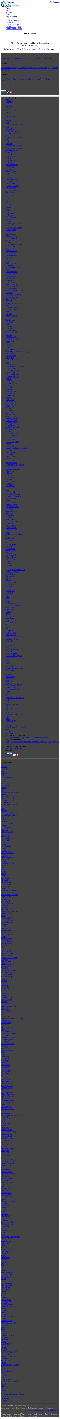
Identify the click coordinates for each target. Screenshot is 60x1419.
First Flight (10, 118)
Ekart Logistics (11, 217)
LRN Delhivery (11, 559)
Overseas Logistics (13, 469)
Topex (8, 589)
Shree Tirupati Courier (14, 137)
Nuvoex (9, 261)
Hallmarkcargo (11, 505)
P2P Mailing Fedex (13, 605)
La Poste (9, 328)
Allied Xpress (11, 431)
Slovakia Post (11, 391)
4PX (7, 347)
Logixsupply (10, 486)
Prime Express (11, 551)
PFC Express (10, 343)
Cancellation (22, 68)
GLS (7, 362)
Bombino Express (12, 156)
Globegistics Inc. (12, 360)
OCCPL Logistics (12, 442)
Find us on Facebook (33, 1410)
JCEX (8, 202)
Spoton (8, 207)
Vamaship (9, 318)
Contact (8, 14)
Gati (7, 104)
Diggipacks (10, 645)
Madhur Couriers (12, 196)
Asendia (9, 586)
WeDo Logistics (12, 372)
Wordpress (12, 58)
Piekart (8, 675)
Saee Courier (10, 519)
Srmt (7, 490)
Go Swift (9, 641)
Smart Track (10, 712)
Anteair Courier (11, 416)
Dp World (9, 672)
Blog (49, 68)
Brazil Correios (11, 333)
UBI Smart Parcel (12, 377)
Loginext (9, 708)
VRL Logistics (11, 215)
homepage (34, 45)
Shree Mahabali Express (15, 465)
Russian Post (10, 320)
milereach (9, 450)
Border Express (11, 463)
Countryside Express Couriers (17, 448)
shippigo (9, 580)
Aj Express (10, 240)
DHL (7, 123)
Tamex (8, 662)
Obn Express (10, 509)
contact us (34, 49)
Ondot (8, 127)
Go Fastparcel (11, 440)
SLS (7, 660)
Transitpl (9, 479)
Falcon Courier (11, 288)
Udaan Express (11, 620)
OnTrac (8, 177)
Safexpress (10, 232)
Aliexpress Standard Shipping (17, 351)
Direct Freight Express (14, 244)
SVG (7, 702)
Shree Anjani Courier (13, 223)
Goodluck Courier (12, 639)
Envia (8, 706)
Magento (4, 58)
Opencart (19, 58)
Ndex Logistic (11, 498)
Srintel (8, 500)
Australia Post (11, 173)
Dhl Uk (8, 437)
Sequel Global (11, 230)
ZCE (7, 599)
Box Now (9, 679)
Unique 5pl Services (13, 496)
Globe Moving (11, 603)
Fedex (8, 108)
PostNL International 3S (15, 366)
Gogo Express (11, 574)
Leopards (9, 410)
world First (10, 461)
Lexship (9, 517)
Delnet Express (11, 152)
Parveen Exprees (12, 475)
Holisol (8, 221)
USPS (8, 175)
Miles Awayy (10, 610)
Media (3, 68)
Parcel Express (11, 238)
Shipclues (9, 733)
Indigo (8, 542)
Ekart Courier (11, 234)
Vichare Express (12, 274)
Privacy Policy (11, 68)
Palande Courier (12, 242)
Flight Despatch (11, 435)
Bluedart (9, 100)
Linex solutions (11, 511)
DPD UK (9, 301)
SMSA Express (11, 521)
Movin (8, 725)
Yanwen (9, 335)
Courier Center (11, 687)
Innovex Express (12, 253)
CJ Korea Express (12, 133)
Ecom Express (11, 110)
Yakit (8, 249)
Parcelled (9, 181)
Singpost (9, 314)
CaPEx (8, 612)
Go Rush (9, 154)
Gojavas (9, 106)
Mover (8, 729)
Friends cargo (11, 456)
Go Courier (10, 400)
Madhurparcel (11, 503)
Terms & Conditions (35, 68)
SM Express (10, 549)
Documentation (49, 58)
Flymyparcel (10, 488)
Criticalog (9, 540)
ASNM (8, 626)
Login (8, 10)
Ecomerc (9, 194)
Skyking (9, 257)
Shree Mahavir (11, 425)
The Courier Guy (12, 555)
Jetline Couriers (11, 530)
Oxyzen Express (12, 704)
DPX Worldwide (12, 179)
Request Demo (11, 16)
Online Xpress (11, 467)
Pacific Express (11, 654)
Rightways (10, 538)
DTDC (8, 112)
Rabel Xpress (11, 526)
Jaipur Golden (11, 404)
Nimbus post (10, 591)
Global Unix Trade (13, 427)
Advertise (22, 79)
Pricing (13, 20)
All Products (54, 2)
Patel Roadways (12, 330)
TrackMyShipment (13, 637)
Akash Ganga (11, 263)
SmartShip (10, 658)
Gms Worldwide (12, 286)
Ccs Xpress (10, 477)
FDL (7, 664)
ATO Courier (10, 412)
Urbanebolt (10, 731)
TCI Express (10, 169)
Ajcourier (9, 280)
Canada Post (10, 184)
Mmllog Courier (12, 419)
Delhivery (9, 102)
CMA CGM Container (14, 295)
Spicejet (9, 458)
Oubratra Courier (12, 429)
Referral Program (7, 81)
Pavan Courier (11, 282)
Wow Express (11, 160)
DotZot (8, 114)
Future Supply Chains (14, 148)
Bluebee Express (12, 557)
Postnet (8, 561)
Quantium (9, 163)
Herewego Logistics (13, 303)
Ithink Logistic (11, 616)
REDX (8, 624)
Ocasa (8, 532)
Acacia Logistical (12, 267)
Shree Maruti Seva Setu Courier (17, 727)
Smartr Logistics (12, 649)
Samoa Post (10, 387)
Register (9, 12)
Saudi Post (10, 389)
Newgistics (10, 358)
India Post (9, 135)
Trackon (9, 144)
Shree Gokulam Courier (14, 714)
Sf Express (10, 349)
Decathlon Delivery (13, 433)
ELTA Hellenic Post (13, 339)
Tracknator (10, 565)
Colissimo (9, 326)
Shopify (33, 58)
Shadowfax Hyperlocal (14, 668)
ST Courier (10, 213)
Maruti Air (10, 219)
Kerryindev (10, 670)
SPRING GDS (11, 635)
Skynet (8, 205)
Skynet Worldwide (12, 689)
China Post (10, 341)
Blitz (7, 710)
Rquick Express (11, 236)
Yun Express (10, 345)
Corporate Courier (12, 507)
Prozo (8, 719)
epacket (8, 379)
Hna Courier (10, 402)
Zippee (8, 717)
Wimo (8, 597)
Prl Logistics (10, 473)
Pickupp (9, 651)
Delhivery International (14, 534)
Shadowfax (10, 395)
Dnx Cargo (10, 584)
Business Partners (33, 79)
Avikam (8, 444)
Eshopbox (9, 631)
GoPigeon (9, 158)
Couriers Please (11, 307)
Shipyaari (9, 593)
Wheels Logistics (12, 471)
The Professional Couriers (15, 125)
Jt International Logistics (15, 698)
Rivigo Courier (11, 316)
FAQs (8, 8)
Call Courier (10, 211)
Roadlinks (9, 513)
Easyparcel (10, 278)
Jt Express (9, 553)
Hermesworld (11, 356)
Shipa (8, 568)
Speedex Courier (12, 383)
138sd (8, 385)
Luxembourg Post (12, 375)
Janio (8, 723)
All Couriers (5, 70)
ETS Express (10, 364)
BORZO (9, 681)
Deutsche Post (11, 337)
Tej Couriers (10, 408)
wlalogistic (10, 484)
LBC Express (11, 354)
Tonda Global (11, 582)
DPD (7, 209)
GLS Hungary (11, 622)
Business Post (11, 299)
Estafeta (9, 563)
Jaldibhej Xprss (11, 305)
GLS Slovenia (11, 633)
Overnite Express (12, 150)
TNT (7, 139)
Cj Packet (9, 523)
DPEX (8, 200)
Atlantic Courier (12, 423)
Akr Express (10, 414)
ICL (7, 226)
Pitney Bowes (11, 368)
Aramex (9, 121)
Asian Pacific (11, 452)
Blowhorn (9, 578)
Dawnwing (10, 576)
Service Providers (46, 79)
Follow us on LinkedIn (50, 1410)
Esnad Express (11, 528)
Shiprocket (10, 666)
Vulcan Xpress (11, 276)
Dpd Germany (11, 721)
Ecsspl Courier (11, 421)
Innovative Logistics (13, 494)
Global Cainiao (11, 246)
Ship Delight (10, 167)
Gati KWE (10, 381)
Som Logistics (11, 492)
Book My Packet (12, 165)
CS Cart (27, 58)
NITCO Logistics (12, 190)
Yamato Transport (12, 309)
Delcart (8, 198)
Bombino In (10, 398)
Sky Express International (15, 570)
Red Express (10, 116)
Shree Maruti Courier (14, 146)
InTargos (9, 647)
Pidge (8, 614)
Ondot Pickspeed (12, 131)
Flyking (8, 259)
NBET (8, 700)
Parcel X (9, 683)
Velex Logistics (11, 251)
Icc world (9, 454)
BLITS (8, 696)
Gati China (10, 406)
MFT (7, 628)
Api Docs (39, 58)
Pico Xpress (10, 677)
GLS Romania (11, 618)
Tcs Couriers (10, 322)
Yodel (8, 324)
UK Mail (9, 547)
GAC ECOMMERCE (14, 685)
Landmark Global (12, 370)
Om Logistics (11, 188)
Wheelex (9, 691)
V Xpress (9, 293)
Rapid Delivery (11, 284)
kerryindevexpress (12, 482)
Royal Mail (10, 192)
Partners (55, 68)
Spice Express (11, 544)
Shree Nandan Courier (14, 228)
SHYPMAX (10, 693)
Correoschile (10, 446)
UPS (7, 142)
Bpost (8, 312)
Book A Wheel (11, 171)
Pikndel (8, 643)
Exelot (8, 595)
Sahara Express (11, 515)
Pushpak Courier (12, 265)
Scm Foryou (10, 393)
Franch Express (11, 255)
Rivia (8, 601)
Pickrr (8, 270)
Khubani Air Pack (12, 572)
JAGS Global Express (14, 656)
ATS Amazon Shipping (14, 291)
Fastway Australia (12, 186)
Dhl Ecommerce (12, 297)
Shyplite (9, 536)
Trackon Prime (11, 272)
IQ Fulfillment (11, 607)
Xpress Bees (10, 129)
